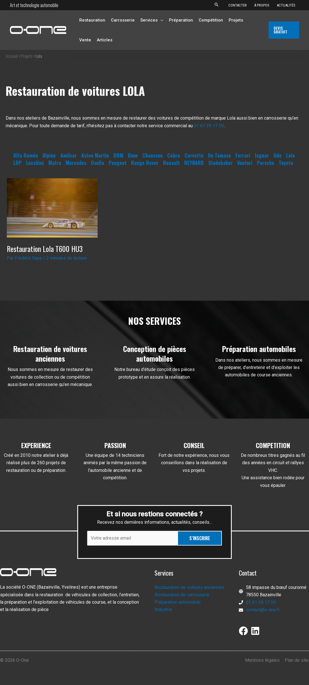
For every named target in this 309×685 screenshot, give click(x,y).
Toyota (286, 162)
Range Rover (144, 162)
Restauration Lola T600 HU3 (45, 248)
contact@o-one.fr (263, 610)
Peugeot (117, 162)
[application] (160, 20)
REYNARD (194, 162)
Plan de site (297, 660)
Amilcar (68, 155)
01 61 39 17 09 (209, 125)
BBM (118, 155)
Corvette (193, 155)
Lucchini (35, 162)
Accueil (12, 55)
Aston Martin (95, 155)
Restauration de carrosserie (181, 595)
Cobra (173, 155)
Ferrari (242, 155)
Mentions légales (263, 660)
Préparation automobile (177, 602)
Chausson (152, 155)
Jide (277, 155)
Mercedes (76, 162)
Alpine (49, 155)
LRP (17, 162)
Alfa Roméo (25, 155)
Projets (27, 55)
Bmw (133, 155)
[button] (216, 5)
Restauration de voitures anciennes (189, 587)
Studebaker (220, 162)
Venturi (244, 162)
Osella (97, 162)
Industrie (163, 610)
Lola (290, 155)
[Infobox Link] (50, 369)
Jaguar (262, 155)
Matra (54, 162)
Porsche (265, 162)
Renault (171, 162)
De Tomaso (219, 155)
